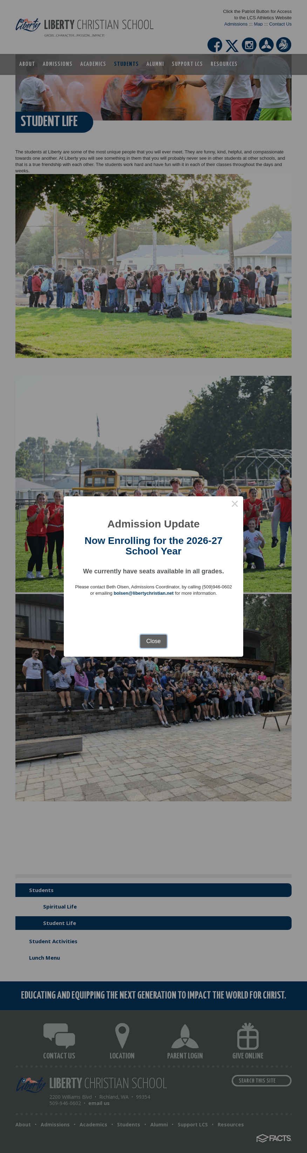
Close (153, 641)
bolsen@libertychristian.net (143, 593)
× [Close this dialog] (235, 504)
